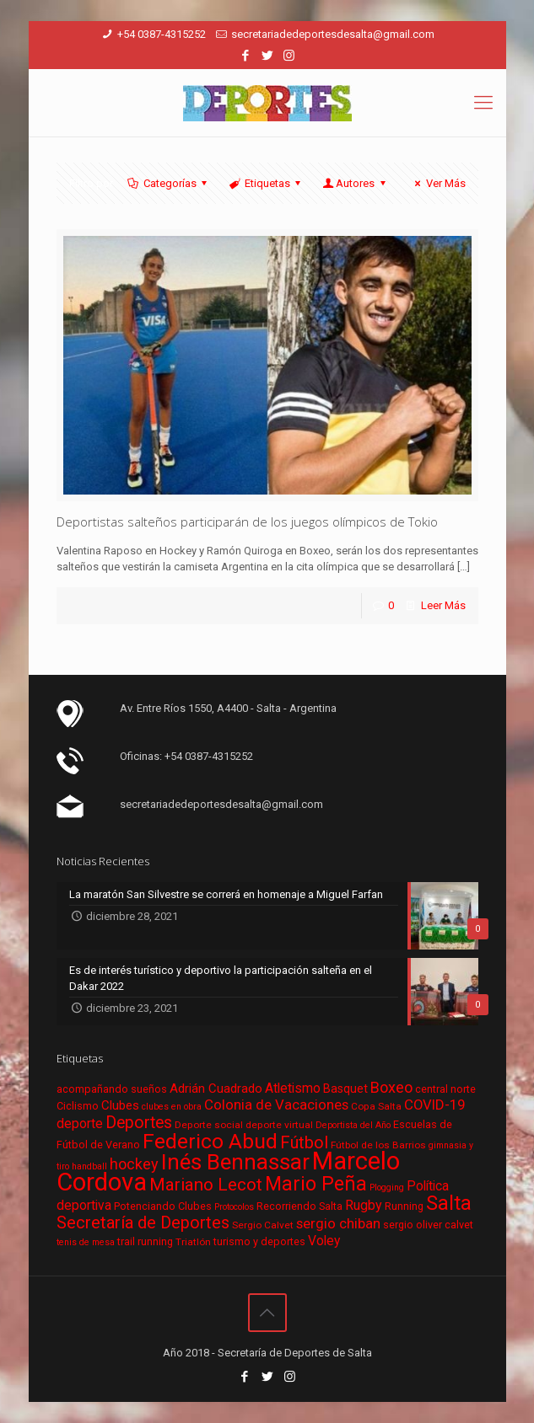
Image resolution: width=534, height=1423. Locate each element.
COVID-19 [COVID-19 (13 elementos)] (434, 1104)
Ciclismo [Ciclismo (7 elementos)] (78, 1105)
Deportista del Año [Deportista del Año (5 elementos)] (353, 1125)
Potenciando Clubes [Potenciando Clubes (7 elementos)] (163, 1206)
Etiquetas (266, 183)
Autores (355, 183)
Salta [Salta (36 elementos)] (449, 1203)
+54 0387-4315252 (161, 34)
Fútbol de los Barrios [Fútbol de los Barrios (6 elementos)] (378, 1145)
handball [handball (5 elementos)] (89, 1166)
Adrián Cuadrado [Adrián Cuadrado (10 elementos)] (216, 1088)
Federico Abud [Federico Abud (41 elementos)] (210, 1141)
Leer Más (443, 605)
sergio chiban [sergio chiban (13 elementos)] (338, 1223)
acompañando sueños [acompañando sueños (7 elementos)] (112, 1089)
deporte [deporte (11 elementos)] (80, 1123)
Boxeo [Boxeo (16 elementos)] (391, 1087)
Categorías (169, 183)
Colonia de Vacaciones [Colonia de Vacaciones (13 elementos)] (276, 1104)
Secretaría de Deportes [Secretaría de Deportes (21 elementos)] (143, 1223)
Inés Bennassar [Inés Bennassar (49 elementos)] (235, 1161)
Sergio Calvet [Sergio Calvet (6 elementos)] (263, 1225)
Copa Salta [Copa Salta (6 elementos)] (376, 1106)
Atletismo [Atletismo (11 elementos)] (293, 1088)
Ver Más (437, 183)
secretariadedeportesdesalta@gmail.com (332, 34)
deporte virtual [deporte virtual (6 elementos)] (279, 1125)
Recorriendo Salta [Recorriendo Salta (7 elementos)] (299, 1206)
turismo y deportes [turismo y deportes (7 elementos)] (259, 1241)
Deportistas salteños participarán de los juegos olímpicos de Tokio (247, 521)
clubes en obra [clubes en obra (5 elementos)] (172, 1106)
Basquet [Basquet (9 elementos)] (345, 1088)
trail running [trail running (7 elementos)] (145, 1241)
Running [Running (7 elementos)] (404, 1206)
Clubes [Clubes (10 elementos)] (120, 1105)
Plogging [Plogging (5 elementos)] (386, 1187)
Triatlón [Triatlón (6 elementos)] (193, 1242)
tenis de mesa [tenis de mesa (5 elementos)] (86, 1242)
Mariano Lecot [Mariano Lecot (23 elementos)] (205, 1184)
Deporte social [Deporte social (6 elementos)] (209, 1125)
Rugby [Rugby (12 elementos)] (363, 1205)
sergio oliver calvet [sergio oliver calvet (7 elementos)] (428, 1224)
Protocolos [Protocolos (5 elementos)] (234, 1206)
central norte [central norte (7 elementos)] (445, 1089)
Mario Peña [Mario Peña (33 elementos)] (316, 1184)
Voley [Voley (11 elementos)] (324, 1241)
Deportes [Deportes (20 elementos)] (138, 1122)
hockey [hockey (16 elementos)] (134, 1164)
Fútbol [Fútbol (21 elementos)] (304, 1143)
